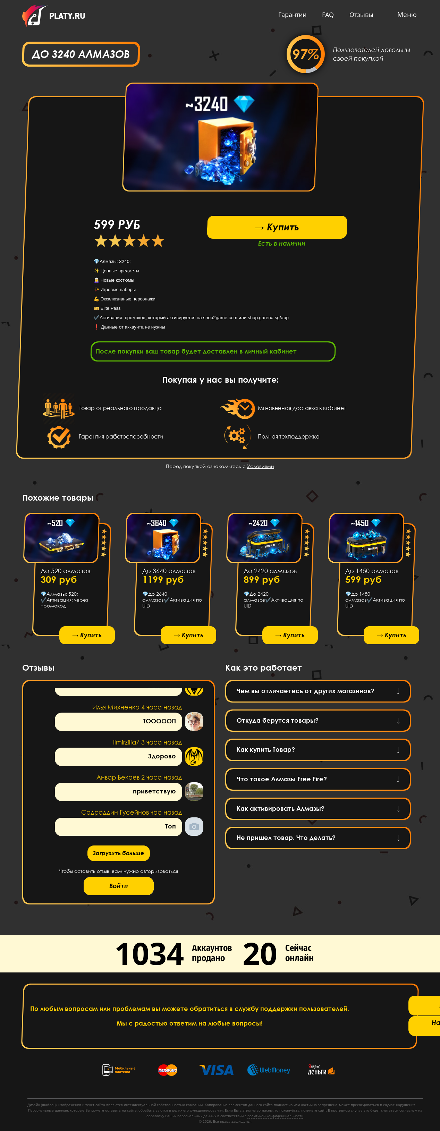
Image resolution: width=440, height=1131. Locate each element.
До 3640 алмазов (168, 573)
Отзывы (360, 14)
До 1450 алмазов (371, 573)
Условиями (260, 468)
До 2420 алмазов (270, 573)
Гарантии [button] (291, 14)
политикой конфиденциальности (275, 1115)
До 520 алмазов (65, 573)
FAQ (326, 14)
